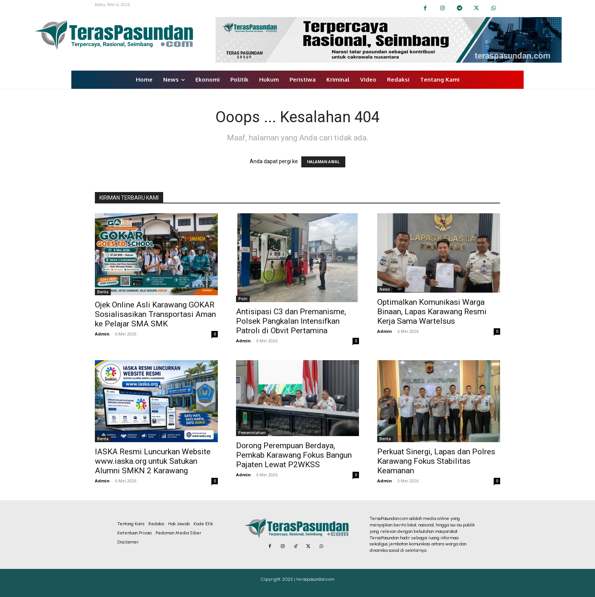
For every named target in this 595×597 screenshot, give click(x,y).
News (384, 289)
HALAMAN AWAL (323, 161)
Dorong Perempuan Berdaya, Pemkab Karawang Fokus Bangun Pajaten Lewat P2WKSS (294, 455)
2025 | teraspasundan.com (308, 579)
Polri (242, 298)
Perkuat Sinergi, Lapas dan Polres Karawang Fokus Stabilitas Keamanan (436, 461)
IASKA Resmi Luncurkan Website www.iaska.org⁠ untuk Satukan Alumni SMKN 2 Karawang (153, 461)
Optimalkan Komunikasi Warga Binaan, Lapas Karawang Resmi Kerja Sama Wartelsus (431, 312)
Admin (102, 334)
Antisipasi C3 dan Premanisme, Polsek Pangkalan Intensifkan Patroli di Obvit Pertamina (291, 321)
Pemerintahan (252, 432)
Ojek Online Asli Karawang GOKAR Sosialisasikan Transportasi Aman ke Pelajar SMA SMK (155, 314)
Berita (103, 292)
